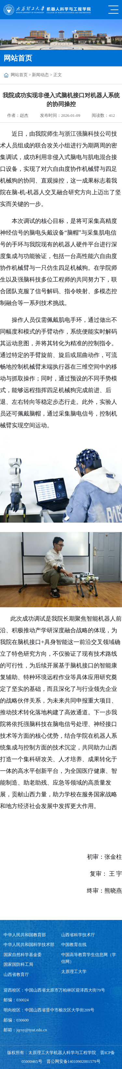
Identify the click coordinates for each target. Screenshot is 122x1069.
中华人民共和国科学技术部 (29, 944)
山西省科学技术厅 (78, 935)
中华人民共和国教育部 (25, 935)
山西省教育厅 (16, 974)
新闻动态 (40, 75)
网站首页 (19, 75)
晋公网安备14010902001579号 (74, 1061)
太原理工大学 (74, 971)
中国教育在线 (74, 944)
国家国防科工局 (18, 964)
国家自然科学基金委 (23, 955)
